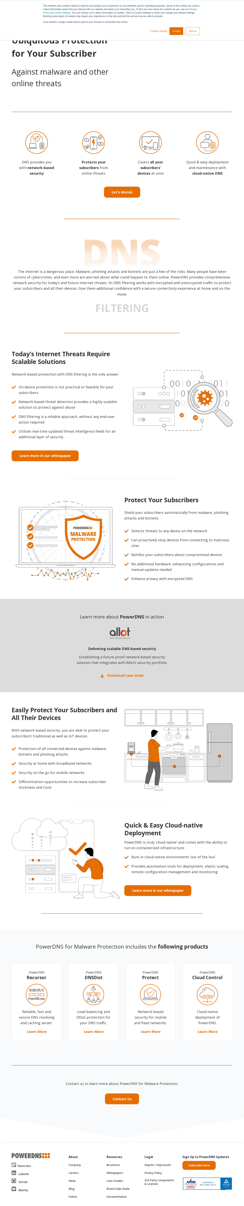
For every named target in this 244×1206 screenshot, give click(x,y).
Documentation (117, 1197)
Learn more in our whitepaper (46, 456)
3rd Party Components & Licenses (155, 1184)
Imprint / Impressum (159, 1166)
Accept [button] (176, 31)
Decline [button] (193, 31)
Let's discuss (122, 192)
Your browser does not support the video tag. (178, 58)
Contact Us (122, 1099)
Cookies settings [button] (158, 31)
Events (73, 1197)
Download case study (122, 676)
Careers (74, 1174)
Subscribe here (199, 1166)
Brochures (114, 1166)
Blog (72, 1189)
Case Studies (116, 1181)
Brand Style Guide (119, 1189)
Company (75, 1166)
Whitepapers (116, 1174)
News (73, 1181)
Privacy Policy (153, 1174)
